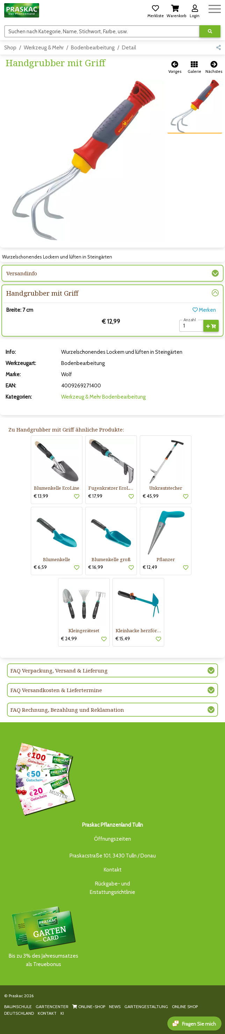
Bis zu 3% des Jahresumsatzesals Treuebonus (43, 936)
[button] (155, 10)
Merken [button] (204, 310)
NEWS (115, 1006)
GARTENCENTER (52, 1006)
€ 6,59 (40, 567)
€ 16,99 (95, 567)
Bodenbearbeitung (93, 47)
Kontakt (113, 870)
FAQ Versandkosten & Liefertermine (56, 690)
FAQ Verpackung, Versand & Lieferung (59, 670)
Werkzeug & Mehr (44, 47)
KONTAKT (47, 1013)
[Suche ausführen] (209, 31)
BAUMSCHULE (18, 1006)
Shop (10, 47)
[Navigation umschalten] (215, 8)
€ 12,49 (150, 567)
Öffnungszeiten (112, 839)
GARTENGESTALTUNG (146, 1006)
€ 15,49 (123, 638)
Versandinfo (21, 273)
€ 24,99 (69, 638)
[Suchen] (102, 31)
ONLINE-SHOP (88, 1006)
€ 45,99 (151, 496)
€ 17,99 (95, 496)
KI (62, 1013)
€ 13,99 (41, 496)
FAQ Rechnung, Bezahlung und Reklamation (67, 709)
